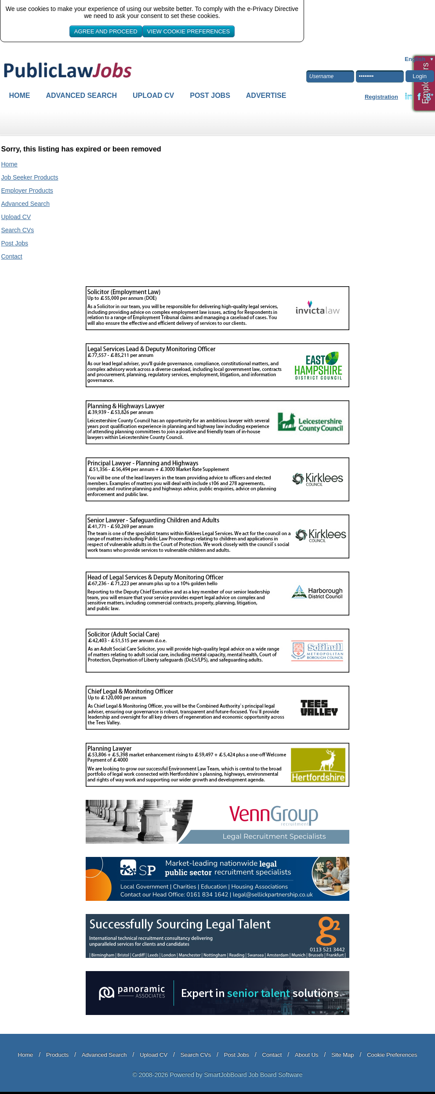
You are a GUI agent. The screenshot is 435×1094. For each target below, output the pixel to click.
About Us (306, 1054)
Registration (381, 97)
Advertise (266, 95)
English (415, 59)
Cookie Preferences (392, 1054)
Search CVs (17, 230)
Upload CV (153, 95)
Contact (11, 256)
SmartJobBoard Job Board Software (253, 1074)
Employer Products (27, 190)
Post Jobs (210, 95)
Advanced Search (81, 95)
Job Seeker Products (29, 177)
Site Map (342, 1054)
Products (57, 1054)
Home (19, 95)
